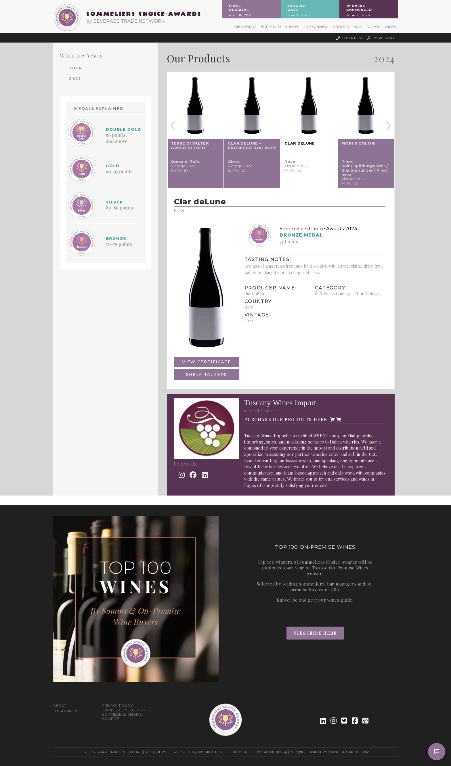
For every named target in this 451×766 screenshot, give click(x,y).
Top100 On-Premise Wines (340, 568)
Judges (292, 27)
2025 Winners (315, 27)
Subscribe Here (315, 633)
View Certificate (206, 361)
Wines (390, 27)
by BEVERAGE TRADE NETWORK (125, 21)
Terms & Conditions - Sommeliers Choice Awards (123, 714)
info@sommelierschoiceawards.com (329, 752)
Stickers (341, 27)
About (59, 705)
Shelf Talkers (206, 374)
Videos (373, 27)
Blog (358, 27)
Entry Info (271, 27)
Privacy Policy (117, 705)
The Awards (244, 27)
